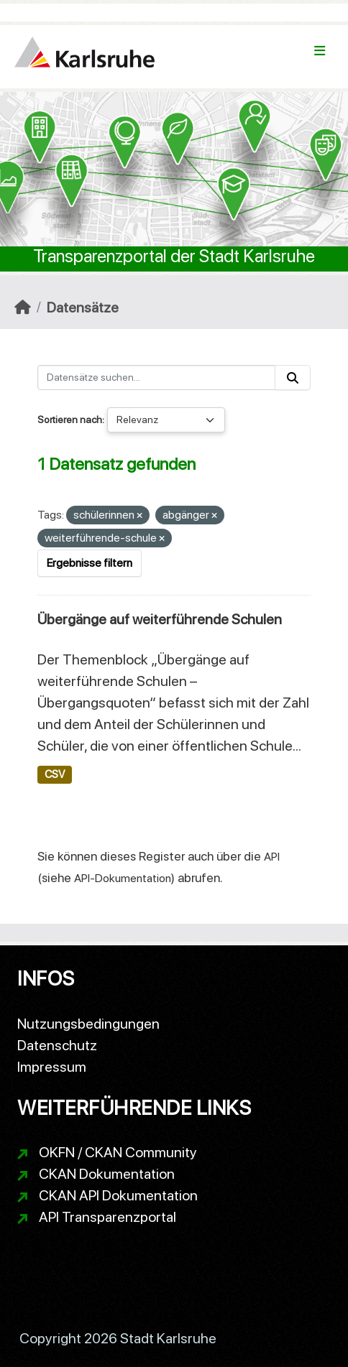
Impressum (51, 1066)
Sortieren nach (69, 419)
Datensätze (83, 307)
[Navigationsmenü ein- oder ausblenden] (320, 51)
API (272, 856)
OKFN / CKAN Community (118, 1152)
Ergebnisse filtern (89, 563)
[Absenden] (293, 377)
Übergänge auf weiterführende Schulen (159, 619)
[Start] (22, 307)
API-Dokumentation (122, 878)
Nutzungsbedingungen (88, 1023)
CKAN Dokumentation (107, 1173)
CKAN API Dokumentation (118, 1195)
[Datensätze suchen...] (156, 377)
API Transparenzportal (107, 1216)
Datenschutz (57, 1045)
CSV (55, 774)
